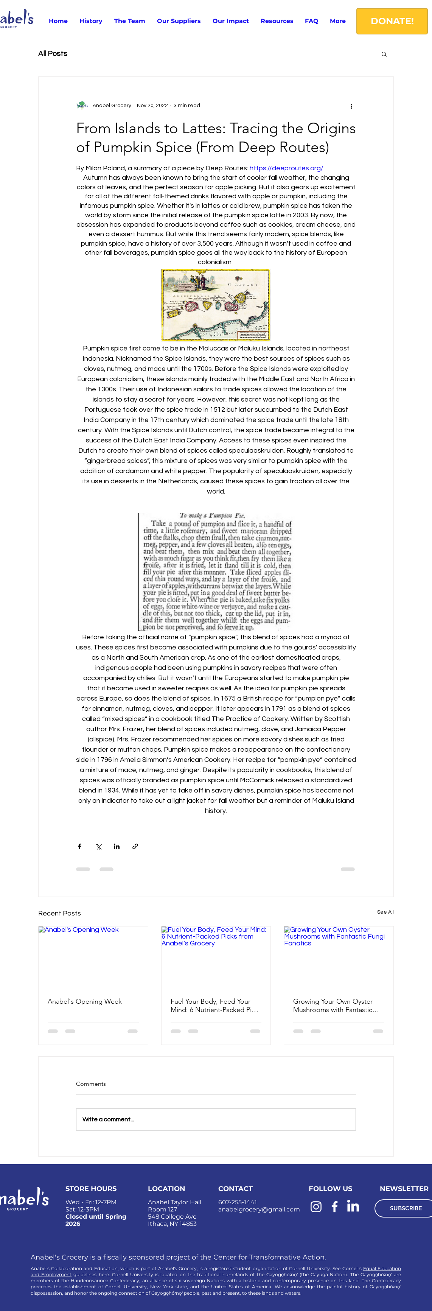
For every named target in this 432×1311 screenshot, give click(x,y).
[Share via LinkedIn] (116, 846)
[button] (277, 21)
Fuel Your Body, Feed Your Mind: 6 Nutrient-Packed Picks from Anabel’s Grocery (216, 1005)
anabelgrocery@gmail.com (259, 1209)
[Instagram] (316, 1206)
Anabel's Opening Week (85, 1001)
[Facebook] (334, 1206)
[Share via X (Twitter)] (98, 846)
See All (385, 912)
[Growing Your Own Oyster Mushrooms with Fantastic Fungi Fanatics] (338, 957)
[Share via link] (135, 846)
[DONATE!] (392, 21)
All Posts (52, 54)
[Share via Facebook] (79, 846)
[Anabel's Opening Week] (93, 957)
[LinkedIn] (353, 1206)
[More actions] (351, 105)
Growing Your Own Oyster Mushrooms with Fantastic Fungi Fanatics (333, 1005)
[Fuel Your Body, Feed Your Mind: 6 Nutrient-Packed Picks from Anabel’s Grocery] (216, 957)
